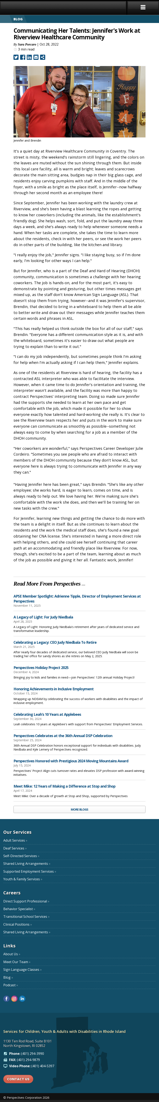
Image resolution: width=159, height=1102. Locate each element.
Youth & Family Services (22, 879)
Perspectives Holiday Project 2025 (40, 667)
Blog (8, 977)
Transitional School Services (26, 916)
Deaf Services (15, 848)
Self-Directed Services (21, 856)
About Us (11, 954)
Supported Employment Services (29, 871)
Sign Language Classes (22, 969)
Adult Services (15, 840)
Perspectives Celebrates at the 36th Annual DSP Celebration (62, 735)
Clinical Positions (17, 924)
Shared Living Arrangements (26, 863)
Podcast (10, 985)
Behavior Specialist (19, 909)
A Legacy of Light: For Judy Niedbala (43, 617)
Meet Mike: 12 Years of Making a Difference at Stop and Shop (64, 786)
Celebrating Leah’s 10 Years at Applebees (47, 714)
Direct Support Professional (26, 901)
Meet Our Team (17, 962)
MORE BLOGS (79, 809)
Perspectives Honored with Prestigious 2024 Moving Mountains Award (70, 760)
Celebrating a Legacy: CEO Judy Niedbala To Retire (55, 642)
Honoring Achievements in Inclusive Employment (53, 688)
